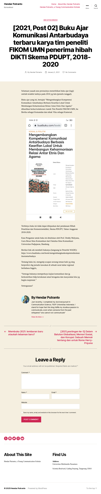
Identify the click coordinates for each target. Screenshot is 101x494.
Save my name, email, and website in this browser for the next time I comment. (49, 412)
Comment (25, 373)
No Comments (70, 72)
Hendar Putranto (13, 4)
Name (24, 392)
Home (53, 4)
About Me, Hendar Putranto (69, 4)
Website (24, 402)
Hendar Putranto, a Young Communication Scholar (60, 7)
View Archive (37, 317)
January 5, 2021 (54, 72)
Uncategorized (50, 20)
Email (54, 392)
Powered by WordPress (37, 488)
